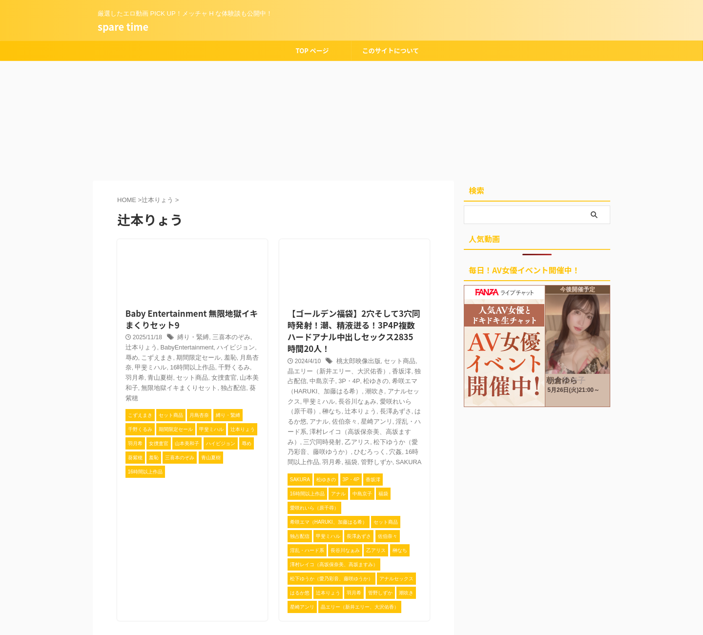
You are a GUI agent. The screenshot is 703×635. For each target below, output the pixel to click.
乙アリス (349, 408)
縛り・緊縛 (188, 326)
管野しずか (343, 428)
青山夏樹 (225, 355)
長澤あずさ (298, 388)
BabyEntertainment (162, 335)
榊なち (381, 378)
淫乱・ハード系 (304, 398)
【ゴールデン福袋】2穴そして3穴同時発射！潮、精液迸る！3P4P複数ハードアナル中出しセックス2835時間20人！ (352, 313)
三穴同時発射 (316, 408)
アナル (352, 388)
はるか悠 (328, 388)
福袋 (320, 428)
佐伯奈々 (376, 388)
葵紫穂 (166, 375)
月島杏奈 (208, 345)
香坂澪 (378, 348)
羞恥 (187, 345)
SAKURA (374, 428)
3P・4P (315, 358)
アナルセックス (351, 368)
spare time (123, 27)
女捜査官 (149, 365)
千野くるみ (175, 355)
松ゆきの (339, 358)
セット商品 (391, 338)
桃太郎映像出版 (353, 338)
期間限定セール (157, 345)
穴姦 (372, 418)
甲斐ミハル (237, 345)
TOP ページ (312, 50)
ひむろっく (349, 418)
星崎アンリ (405, 388)
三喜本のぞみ (224, 326)
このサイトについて (390, 50)
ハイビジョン (207, 335)
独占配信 (143, 375)
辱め (234, 335)
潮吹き (320, 368)
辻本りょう (408, 378)
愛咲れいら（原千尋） (340, 378)
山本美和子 (178, 365)
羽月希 (201, 355)
